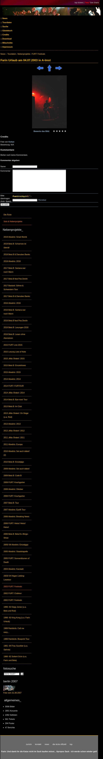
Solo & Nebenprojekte (13, 221)
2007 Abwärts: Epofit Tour (14, 510)
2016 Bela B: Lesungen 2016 (16, 327)
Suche (5, 27)
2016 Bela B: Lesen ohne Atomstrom (14, 336)
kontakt (38, 744)
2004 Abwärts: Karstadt (13, 569)
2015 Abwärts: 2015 (12, 372)
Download (7, 39)
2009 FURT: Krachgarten (14, 482)
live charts (94, 3)
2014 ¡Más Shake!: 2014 (14, 393)
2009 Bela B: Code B (12, 476)
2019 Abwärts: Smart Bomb (15, 237)
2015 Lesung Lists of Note (15, 352)
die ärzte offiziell (59, 744)
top (71, 744)
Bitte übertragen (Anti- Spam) (5, 198)
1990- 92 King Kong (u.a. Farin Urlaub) (17, 620)
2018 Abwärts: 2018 (12, 261)
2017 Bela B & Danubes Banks (17, 296)
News (4, 18)
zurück (29, 744)
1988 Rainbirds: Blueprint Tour (16, 639)
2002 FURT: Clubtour (13, 593)
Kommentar (5, 171)
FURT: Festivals (38, 54)
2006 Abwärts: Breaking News (16, 517)
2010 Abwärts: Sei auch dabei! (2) (17, 453)
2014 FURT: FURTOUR (14, 386)
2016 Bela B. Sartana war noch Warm (14, 312)
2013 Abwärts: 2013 (12, 424)
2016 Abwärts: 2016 (12, 303)
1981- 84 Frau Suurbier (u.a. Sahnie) (16, 648)
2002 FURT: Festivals (13, 600)
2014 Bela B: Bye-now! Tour (15, 400)
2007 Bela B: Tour (11, 503)
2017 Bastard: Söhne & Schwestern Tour (13, 287)
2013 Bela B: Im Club (13, 406)
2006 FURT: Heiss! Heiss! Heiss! (15, 525)
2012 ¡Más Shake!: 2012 (14, 431)
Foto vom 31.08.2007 (12, 693)
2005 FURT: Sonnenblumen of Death (16, 560)
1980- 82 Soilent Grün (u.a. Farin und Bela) (15, 658)
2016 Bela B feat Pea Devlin (16, 321)
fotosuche (9, 668)
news (47, 744)
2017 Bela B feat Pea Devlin (16, 279)
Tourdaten (7, 22)
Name (3, 166)
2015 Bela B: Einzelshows (15, 365)
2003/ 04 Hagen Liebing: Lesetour (14, 578)
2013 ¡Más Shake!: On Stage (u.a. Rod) (16, 415)
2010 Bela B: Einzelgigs (14, 462)
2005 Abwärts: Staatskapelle (16, 551)
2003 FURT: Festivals (13, 586)
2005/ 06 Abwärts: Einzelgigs (16, 545)
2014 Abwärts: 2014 (12, 379)
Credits (5, 35)
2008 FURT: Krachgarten (14, 496)
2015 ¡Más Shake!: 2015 (14, 359)
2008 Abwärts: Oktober (13, 489)
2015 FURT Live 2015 (13, 345)
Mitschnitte (7, 43)
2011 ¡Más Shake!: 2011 (14, 438)
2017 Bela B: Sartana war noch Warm (14, 270)
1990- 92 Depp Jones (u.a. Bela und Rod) (15, 609)
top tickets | (80, 3)
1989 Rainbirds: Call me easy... (14, 630)
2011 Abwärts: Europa (13, 444)
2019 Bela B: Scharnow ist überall (15, 246)
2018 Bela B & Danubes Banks (17, 254)
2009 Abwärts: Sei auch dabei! (17, 469)
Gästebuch (7, 31)
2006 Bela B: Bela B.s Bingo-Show (16, 536)
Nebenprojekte (24, 54)
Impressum (7, 47)
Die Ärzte (8, 215)
